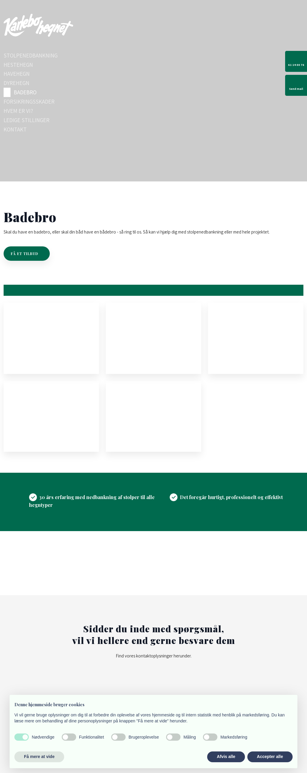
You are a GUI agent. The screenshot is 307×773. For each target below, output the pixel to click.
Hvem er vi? (18, 110)
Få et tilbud (24, 253)
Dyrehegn (16, 83)
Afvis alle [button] (226, 756)
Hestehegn (18, 64)
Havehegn (17, 73)
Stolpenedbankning (31, 55)
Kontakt (15, 129)
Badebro (25, 92)
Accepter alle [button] (270, 756)
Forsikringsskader (29, 101)
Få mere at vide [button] (39, 756)
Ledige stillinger (26, 120)
